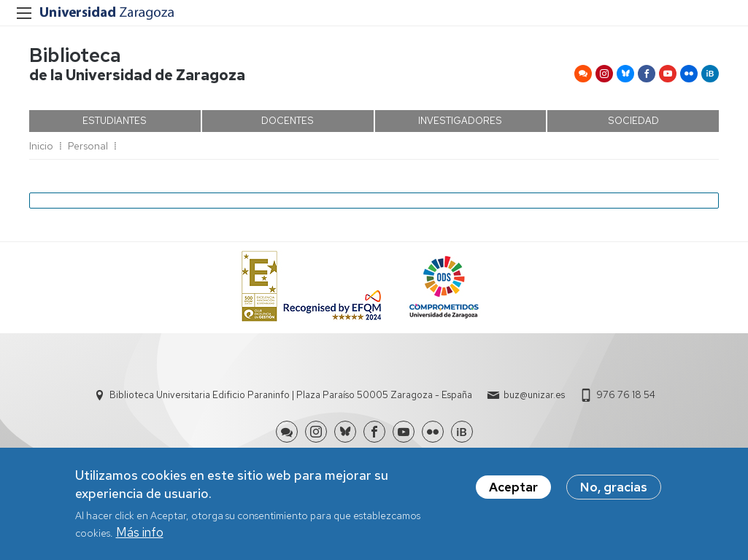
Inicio (41, 145)
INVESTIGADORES (460, 120)
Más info (139, 535)
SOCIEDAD (633, 120)
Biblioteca (75, 55)
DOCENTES (287, 120)
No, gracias (613, 490)
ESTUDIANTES (114, 120)
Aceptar (513, 490)
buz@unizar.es (534, 395)
